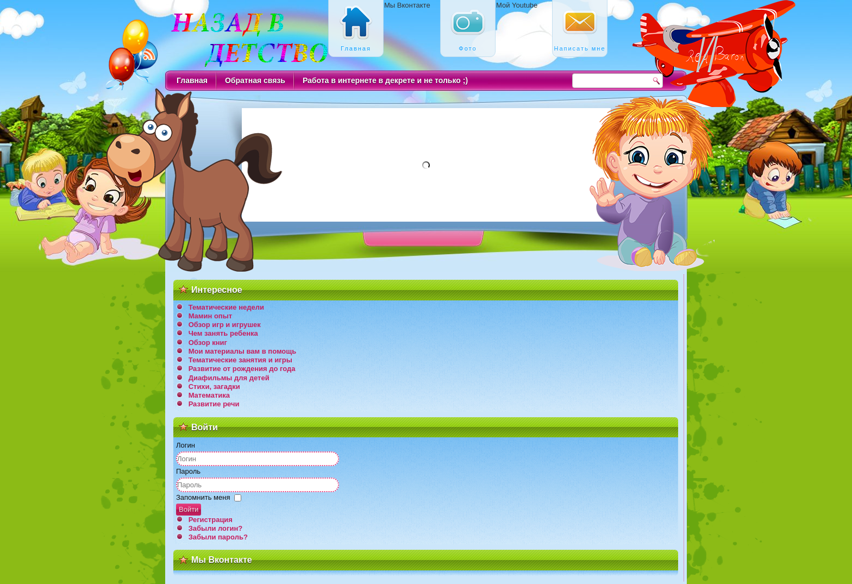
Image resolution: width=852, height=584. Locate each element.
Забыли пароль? (218, 537)
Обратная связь (255, 80)
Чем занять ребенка (223, 333)
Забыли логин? (216, 528)
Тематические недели (226, 307)
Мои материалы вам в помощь (243, 351)
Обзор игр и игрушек (225, 325)
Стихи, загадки (214, 386)
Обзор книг (208, 342)
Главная (192, 80)
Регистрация (211, 520)
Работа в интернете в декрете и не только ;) (385, 80)
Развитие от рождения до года (242, 369)
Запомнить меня (203, 497)
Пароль (188, 471)
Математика (209, 395)
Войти (188, 509)
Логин (185, 445)
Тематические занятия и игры (240, 360)
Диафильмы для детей (229, 378)
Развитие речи (214, 404)
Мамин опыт (211, 316)
